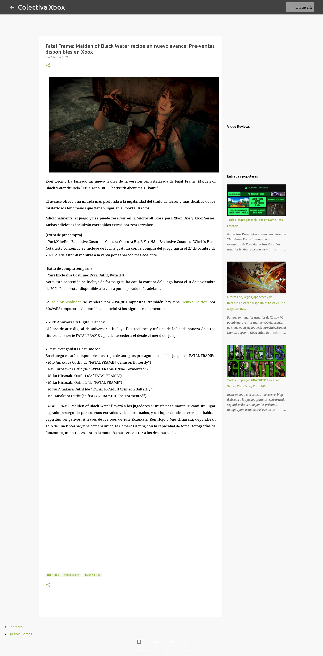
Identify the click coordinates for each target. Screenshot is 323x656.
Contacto (15, 627)
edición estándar (66, 302)
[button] (48, 66)
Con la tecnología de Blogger (161, 642)
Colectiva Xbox (41, 7)
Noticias (53, 575)
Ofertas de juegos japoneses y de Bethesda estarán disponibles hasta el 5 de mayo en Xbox (256, 303)
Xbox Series (72, 575)
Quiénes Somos (20, 634)
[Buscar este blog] (292, 7)
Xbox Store (92, 575)
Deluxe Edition (195, 302)
